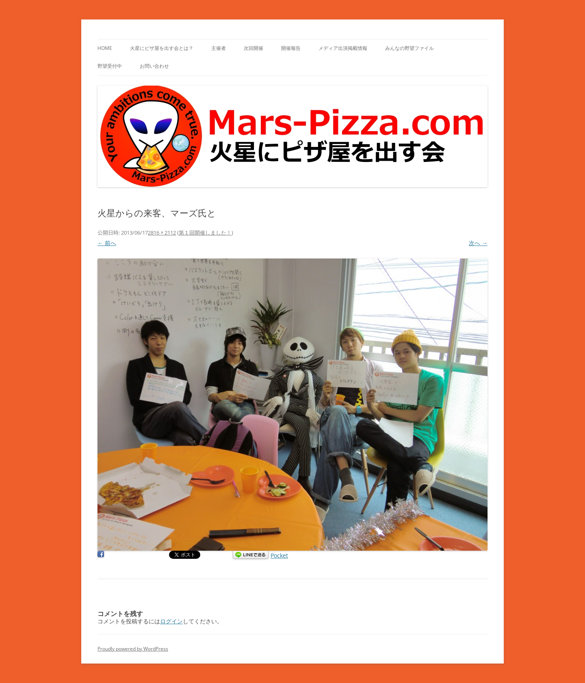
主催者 (218, 48)
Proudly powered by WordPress (133, 648)
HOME (105, 48)
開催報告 (291, 48)
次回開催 (253, 48)
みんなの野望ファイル (409, 48)
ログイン (171, 621)
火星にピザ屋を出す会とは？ (161, 48)
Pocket (279, 555)
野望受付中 (110, 65)
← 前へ (107, 243)
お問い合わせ (154, 65)
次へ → (478, 243)
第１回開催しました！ (205, 232)
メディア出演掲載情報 (342, 48)
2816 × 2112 (162, 232)
